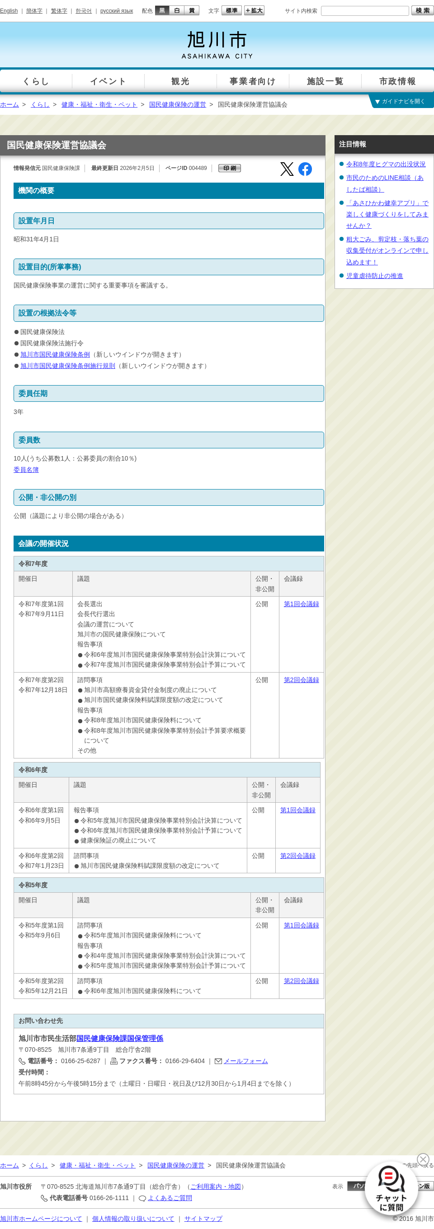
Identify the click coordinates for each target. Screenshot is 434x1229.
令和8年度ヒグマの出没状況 (386, 164)
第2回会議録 (301, 679)
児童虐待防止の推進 (374, 275)
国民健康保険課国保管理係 (119, 1038)
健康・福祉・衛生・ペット (99, 104)
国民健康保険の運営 (177, 104)
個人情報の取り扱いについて (133, 1218)
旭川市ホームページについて (41, 1218)
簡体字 (34, 11)
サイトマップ (203, 1218)
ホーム (9, 104)
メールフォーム (246, 1060)
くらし (40, 104)
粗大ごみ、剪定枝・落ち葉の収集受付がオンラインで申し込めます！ (387, 250)
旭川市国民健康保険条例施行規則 (67, 365)
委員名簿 (26, 469)
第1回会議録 (301, 603)
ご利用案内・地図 (215, 1186)
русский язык (116, 11)
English (9, 11)
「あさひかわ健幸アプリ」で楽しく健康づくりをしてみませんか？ (387, 214)
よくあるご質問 (170, 1197)
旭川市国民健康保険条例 (55, 354)
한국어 (83, 11)
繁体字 (59, 11)
